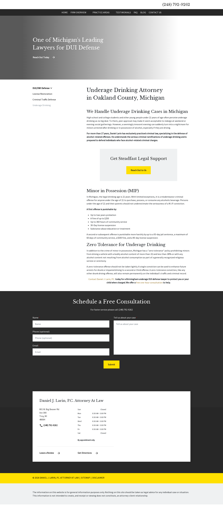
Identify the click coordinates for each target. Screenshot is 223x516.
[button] (88, 23)
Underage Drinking (42, 116)
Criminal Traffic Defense (44, 110)
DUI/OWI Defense (41, 98)
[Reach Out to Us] (138, 181)
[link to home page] (58, 9)
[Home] (65, 23)
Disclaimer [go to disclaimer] (98, 489)
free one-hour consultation (149, 293)
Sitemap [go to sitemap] (85, 489)
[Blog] (143, 23)
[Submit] (111, 376)
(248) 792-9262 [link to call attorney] (48, 436)
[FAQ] (136, 23)
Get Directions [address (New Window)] (88, 464)
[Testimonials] (123, 23)
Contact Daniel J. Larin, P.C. (101, 290)
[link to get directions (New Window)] (56, 427)
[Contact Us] (155, 23)
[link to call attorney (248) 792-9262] (176, 10)
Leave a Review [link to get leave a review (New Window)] (49, 464)
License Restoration (42, 104)
